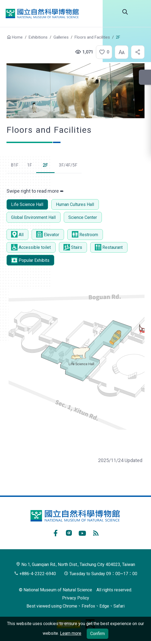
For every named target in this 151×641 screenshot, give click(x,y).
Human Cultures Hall (75, 204)
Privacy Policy (75, 598)
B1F (14, 165)
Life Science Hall (27, 204)
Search (125, 11)
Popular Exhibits (30, 260)
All (17, 234)
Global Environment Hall (33, 217)
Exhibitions (38, 37)
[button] (102, 52)
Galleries (61, 37)
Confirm (97, 633)
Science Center (82, 217)
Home (17, 37)
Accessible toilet (31, 247)
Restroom (85, 234)
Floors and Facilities (92, 37)
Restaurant (109, 247)
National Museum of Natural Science (42, 13)
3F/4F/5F (68, 165)
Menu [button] (140, 11)
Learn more (70, 633)
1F (29, 165)
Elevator (47, 234)
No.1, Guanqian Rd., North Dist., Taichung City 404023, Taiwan (75, 564)
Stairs (72, 247)
